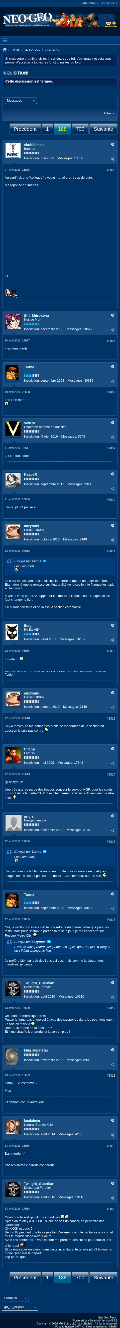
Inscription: (32, 158)
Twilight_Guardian (39, 983)
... (38, 507)
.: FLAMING (52, 49)
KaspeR (30, 474)
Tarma (29, 367)
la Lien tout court (17, 456)
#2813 (111, 718)
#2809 (111, 448)
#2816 (111, 920)
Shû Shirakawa (36, 316)
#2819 (111, 1146)
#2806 (111, 170)
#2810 (111, 500)
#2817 (111, 1008)
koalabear (32, 1121)
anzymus (31, 526)
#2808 (111, 392)
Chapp (29, 749)
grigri (28, 816)
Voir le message (44, 561)
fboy (28, 626)
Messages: (65, 158)
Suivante (103, 129)
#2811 (111, 551)
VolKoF (30, 423)
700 (80, 129)
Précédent (25, 129)
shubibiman (34, 145)
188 (62, 129)
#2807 (111, 341)
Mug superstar (36, 1050)
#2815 (111, 842)
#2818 (111, 1075)
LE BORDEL (32, 49)
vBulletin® (94, 1320)
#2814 (111, 774)
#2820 (111, 1209)
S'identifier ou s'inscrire (98, 3)
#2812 (111, 651)
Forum (16, 49)
